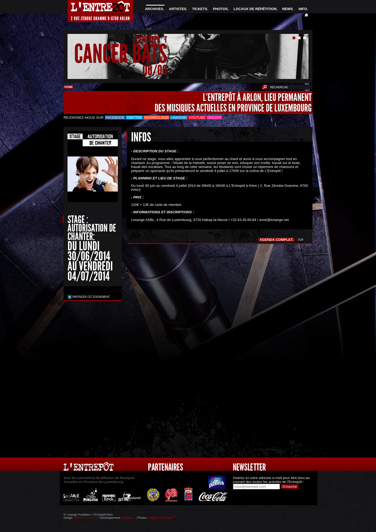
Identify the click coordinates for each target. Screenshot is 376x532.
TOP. (301, 239)
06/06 (154, 70)
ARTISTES (177, 9)
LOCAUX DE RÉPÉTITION (255, 9)
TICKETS (199, 9)
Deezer (214, 117)
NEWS (287, 9)
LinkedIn (179, 117)
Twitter (134, 117)
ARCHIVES (154, 9)
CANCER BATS (120, 54)
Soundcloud (156, 117)
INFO (302, 9)
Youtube (197, 117)
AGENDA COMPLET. (276, 240)
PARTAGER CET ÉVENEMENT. (91, 296)
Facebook (115, 117)
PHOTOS (220, 9)
